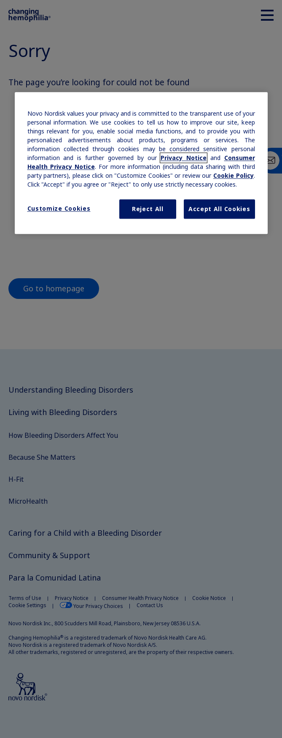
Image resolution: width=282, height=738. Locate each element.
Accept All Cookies (219, 209)
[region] (141, 163)
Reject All (148, 209)
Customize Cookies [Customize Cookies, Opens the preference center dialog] (59, 208)
